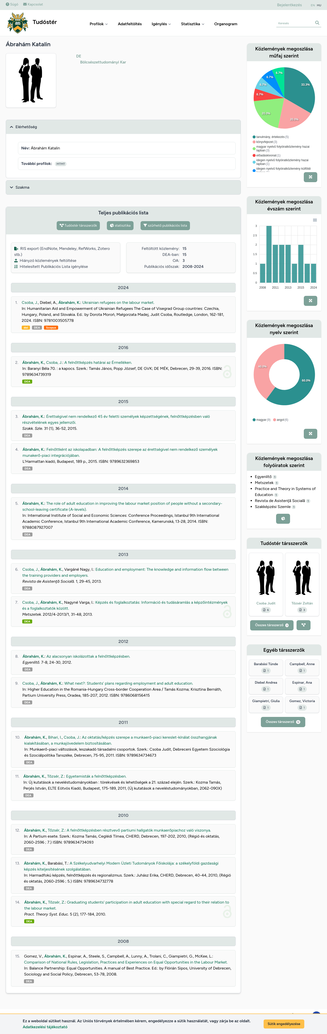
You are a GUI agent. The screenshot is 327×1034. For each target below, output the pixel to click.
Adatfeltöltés (130, 23)
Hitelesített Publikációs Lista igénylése (51, 266)
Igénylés (161, 23)
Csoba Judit (265, 603)
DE (78, 56)
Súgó (12, 4)
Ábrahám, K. (69, 302)
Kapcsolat (33, 4)
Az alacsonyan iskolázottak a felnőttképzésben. (88, 656)
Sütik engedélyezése (284, 1024)
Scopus (51, 327)
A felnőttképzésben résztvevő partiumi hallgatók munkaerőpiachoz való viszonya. (139, 830)
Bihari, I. (55, 737)
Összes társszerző (272, 625)
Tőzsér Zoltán (302, 603)
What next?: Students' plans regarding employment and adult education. (128, 683)
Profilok (99, 23)
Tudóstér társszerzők (78, 225)
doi (26, 327)
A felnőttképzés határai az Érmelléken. (98, 362)
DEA (37, 327)
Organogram (225, 23)
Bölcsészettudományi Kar (103, 62)
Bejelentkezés (289, 4)
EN (313, 5)
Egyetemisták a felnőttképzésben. (96, 776)
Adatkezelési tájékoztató (45, 1027)
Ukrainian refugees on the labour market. (118, 302)
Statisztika (192, 23)
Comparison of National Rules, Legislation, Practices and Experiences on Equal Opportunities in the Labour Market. (126, 962)
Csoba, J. (30, 302)
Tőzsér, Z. (55, 776)
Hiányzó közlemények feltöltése (45, 260)
